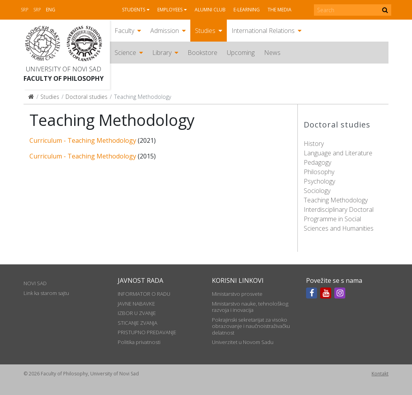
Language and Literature (338, 153)
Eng (50, 9)
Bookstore (202, 52)
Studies (205, 30)
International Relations (263, 30)
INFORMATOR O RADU (144, 293)
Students (133, 9)
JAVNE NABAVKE (136, 303)
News (272, 52)
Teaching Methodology (336, 200)
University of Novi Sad (63, 69)
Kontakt (380, 373)
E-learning (246, 9)
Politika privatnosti (139, 342)
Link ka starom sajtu (46, 293)
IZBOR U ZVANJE (137, 313)
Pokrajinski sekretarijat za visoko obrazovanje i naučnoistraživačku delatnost (251, 326)
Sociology (317, 190)
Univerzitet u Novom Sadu (242, 342)
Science (125, 52)
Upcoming (241, 52)
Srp (25, 9)
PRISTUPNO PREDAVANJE (147, 332)
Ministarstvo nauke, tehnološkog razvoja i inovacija (250, 306)
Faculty (124, 30)
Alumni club (210, 9)
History (314, 143)
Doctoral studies (87, 96)
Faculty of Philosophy (64, 78)
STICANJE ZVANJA (137, 322)
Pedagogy (317, 162)
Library (161, 52)
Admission (164, 30)
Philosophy (319, 171)
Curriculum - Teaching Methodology (82, 140)
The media (280, 9)
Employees (169, 9)
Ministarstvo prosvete (237, 293)
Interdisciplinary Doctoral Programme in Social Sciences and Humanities (339, 219)
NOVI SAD (35, 283)
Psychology (319, 181)
